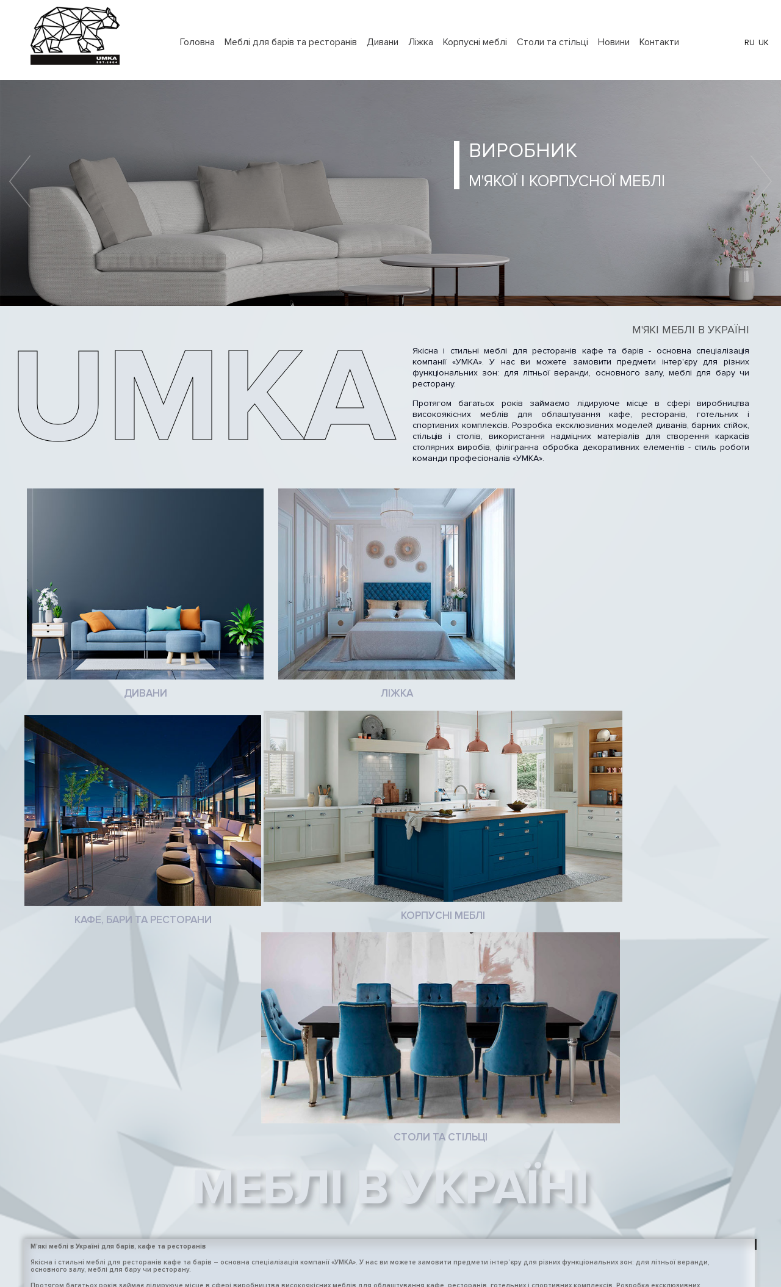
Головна (197, 42)
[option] (390, 193)
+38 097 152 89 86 (545, 1223)
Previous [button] (20, 182)
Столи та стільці (552, 42)
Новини (614, 42)
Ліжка (420, 42)
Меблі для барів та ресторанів (291, 42)
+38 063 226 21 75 (545, 1147)
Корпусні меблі (475, 42)
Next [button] (761, 182)
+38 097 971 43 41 (544, 1166)
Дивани (382, 42)
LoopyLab (424, 1264)
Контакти (659, 42)
